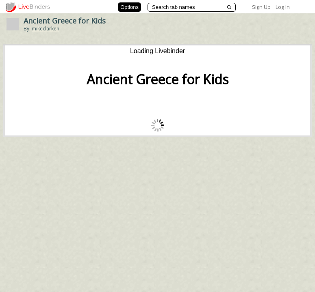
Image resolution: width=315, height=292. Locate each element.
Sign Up (261, 7)
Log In (283, 7)
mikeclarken (45, 28)
